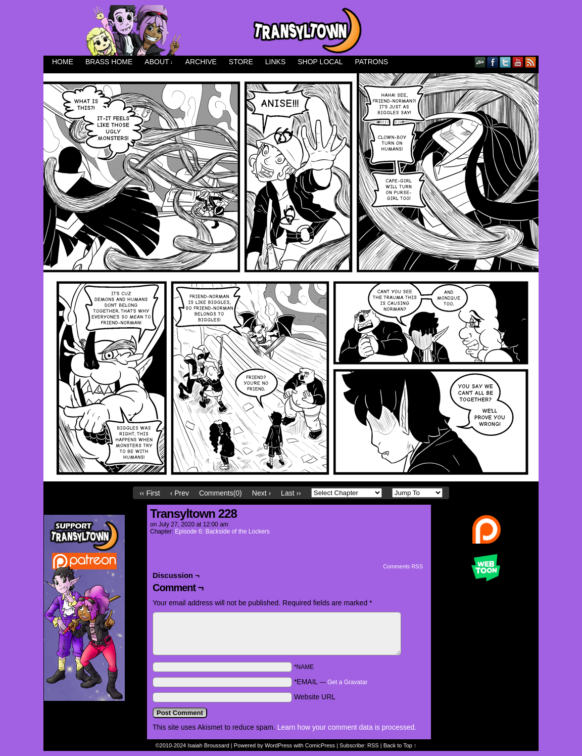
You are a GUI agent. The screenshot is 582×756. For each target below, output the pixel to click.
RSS (530, 62)
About (158, 62)
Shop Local (320, 62)
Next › (261, 493)
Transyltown (291, 30)
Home (62, 62)
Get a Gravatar (347, 682)
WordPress (278, 745)
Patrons (372, 62)
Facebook (493, 62)
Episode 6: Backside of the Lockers (222, 531)
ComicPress (320, 745)
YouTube (518, 62)
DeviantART (480, 62)
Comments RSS (403, 566)
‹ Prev (179, 493)
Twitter (505, 62)
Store (241, 62)
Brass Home (108, 62)
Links (275, 62)
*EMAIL (331, 682)
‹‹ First (149, 493)
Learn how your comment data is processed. (346, 727)
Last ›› (291, 493)
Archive (201, 62)
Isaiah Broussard (208, 745)
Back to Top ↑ (400, 745)
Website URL (314, 697)
